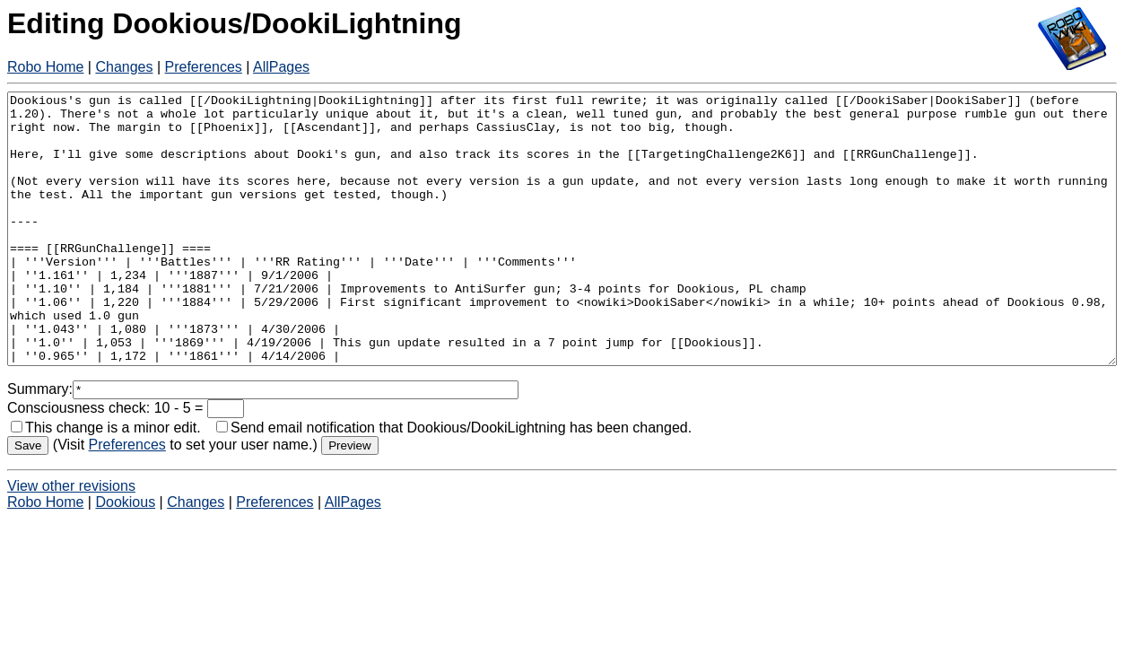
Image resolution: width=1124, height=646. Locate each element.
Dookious (125, 555)
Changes (123, 66)
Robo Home (45, 66)
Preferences (203, 66)
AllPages (281, 66)
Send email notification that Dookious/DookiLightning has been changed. (454, 481)
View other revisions (71, 539)
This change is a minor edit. (106, 481)
